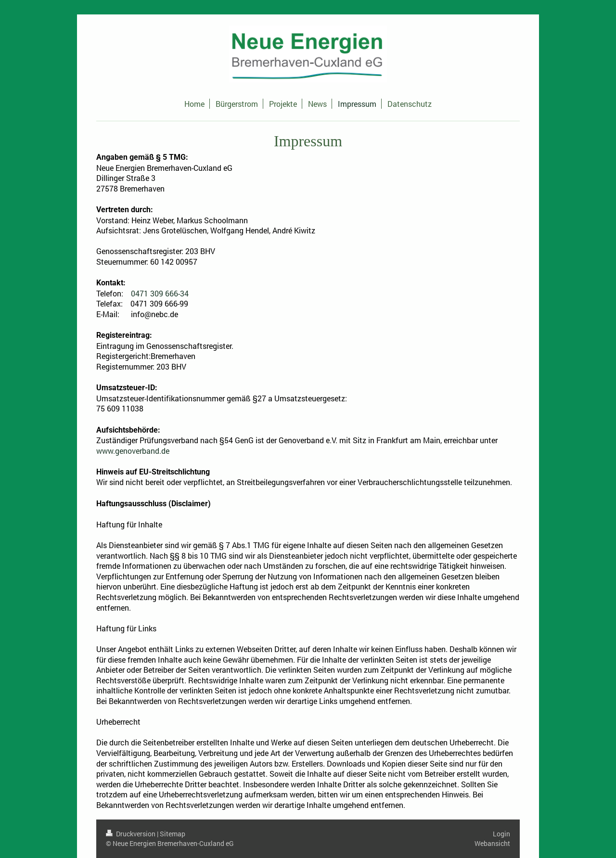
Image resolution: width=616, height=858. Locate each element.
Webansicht (492, 843)
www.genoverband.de (132, 451)
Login (501, 833)
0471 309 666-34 (160, 293)
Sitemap (172, 833)
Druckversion (131, 833)
